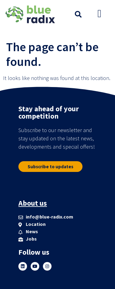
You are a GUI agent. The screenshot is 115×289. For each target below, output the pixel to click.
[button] (78, 14)
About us (32, 203)
